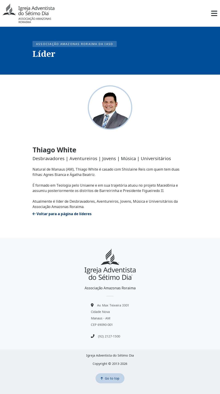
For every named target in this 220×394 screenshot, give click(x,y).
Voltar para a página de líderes (62, 213)
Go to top (110, 378)
